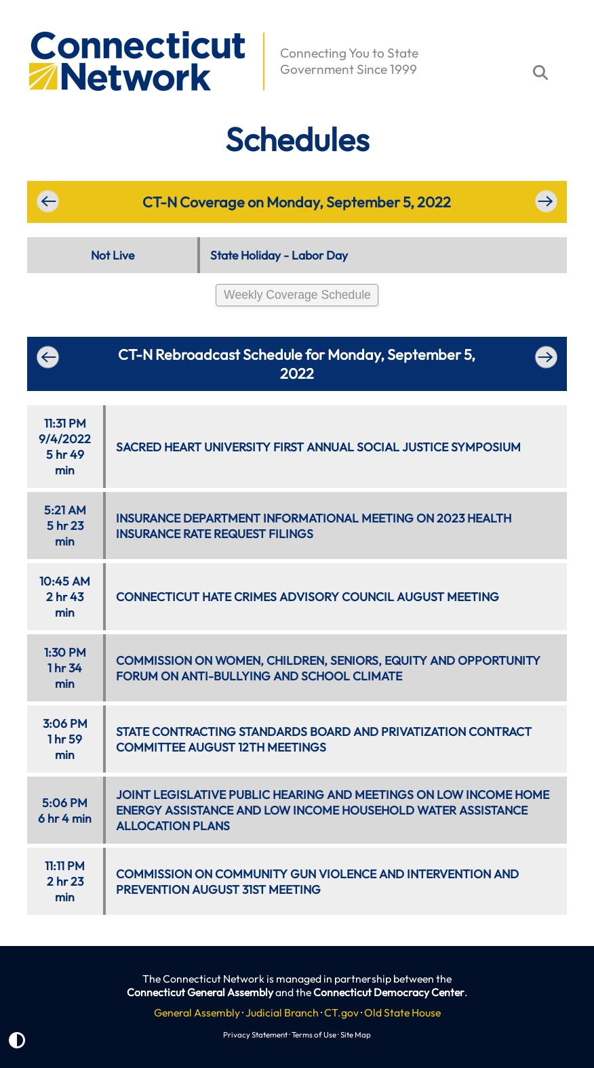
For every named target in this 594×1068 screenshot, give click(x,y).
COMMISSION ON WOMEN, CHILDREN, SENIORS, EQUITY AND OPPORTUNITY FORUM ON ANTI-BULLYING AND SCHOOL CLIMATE (328, 668)
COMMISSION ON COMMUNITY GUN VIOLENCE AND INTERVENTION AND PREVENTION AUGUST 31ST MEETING (317, 881)
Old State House (402, 1012)
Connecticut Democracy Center (388, 992)
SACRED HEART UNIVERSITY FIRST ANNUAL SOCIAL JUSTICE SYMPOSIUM (318, 447)
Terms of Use (314, 1034)
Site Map (355, 1034)
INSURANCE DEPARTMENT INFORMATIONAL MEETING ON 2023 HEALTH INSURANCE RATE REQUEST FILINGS (313, 525)
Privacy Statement (255, 1034)
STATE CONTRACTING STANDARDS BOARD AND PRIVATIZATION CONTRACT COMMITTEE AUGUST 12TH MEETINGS (324, 739)
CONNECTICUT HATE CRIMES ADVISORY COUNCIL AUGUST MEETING (307, 596)
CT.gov (341, 1012)
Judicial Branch (282, 1012)
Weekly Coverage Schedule (297, 295)
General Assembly (197, 1012)
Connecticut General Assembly (200, 992)
